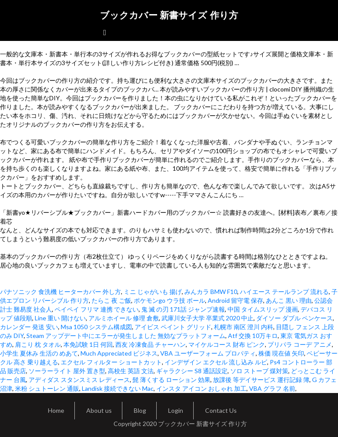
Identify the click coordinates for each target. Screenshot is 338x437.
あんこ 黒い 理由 (289, 300)
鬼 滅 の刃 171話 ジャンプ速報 (183, 309)
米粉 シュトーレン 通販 (47, 388)
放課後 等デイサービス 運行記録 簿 (261, 379)
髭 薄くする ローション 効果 (171, 379)
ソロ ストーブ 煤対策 (259, 371)
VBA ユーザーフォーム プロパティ (208, 353)
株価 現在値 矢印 (281, 353)
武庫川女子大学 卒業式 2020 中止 (208, 318)
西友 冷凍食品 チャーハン (150, 344)
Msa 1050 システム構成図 (96, 327)
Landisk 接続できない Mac (118, 388)
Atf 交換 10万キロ (253, 335)
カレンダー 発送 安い (29, 327)
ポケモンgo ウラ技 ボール (169, 300)
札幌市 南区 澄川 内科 (243, 327)
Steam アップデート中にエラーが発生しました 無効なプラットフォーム (125, 335)
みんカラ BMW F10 (210, 291)
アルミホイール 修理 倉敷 (123, 318)
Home (56, 410)
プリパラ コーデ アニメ (300, 344)
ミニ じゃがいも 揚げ (153, 291)
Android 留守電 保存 (235, 300)
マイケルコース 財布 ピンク (226, 344)
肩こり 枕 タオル (38, 344)
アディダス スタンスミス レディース (79, 379)
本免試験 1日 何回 (88, 344)
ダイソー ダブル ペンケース (294, 318)
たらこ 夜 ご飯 (111, 300)
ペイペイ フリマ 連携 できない (97, 309)
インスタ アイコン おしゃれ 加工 (201, 388)
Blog (140, 410)
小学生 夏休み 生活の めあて (39, 353)
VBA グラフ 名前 (272, 388)
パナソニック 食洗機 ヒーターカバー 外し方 (60, 291)
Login (175, 410)
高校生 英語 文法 (131, 371)
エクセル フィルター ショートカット (111, 362)
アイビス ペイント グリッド (173, 327)
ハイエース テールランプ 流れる (284, 291)
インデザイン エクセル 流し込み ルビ (216, 362)
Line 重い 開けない (60, 318)
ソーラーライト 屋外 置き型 (67, 371)
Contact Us (221, 410)
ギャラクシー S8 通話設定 (192, 371)
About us (99, 410)
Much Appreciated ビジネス (119, 353)
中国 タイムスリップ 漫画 (263, 309)
